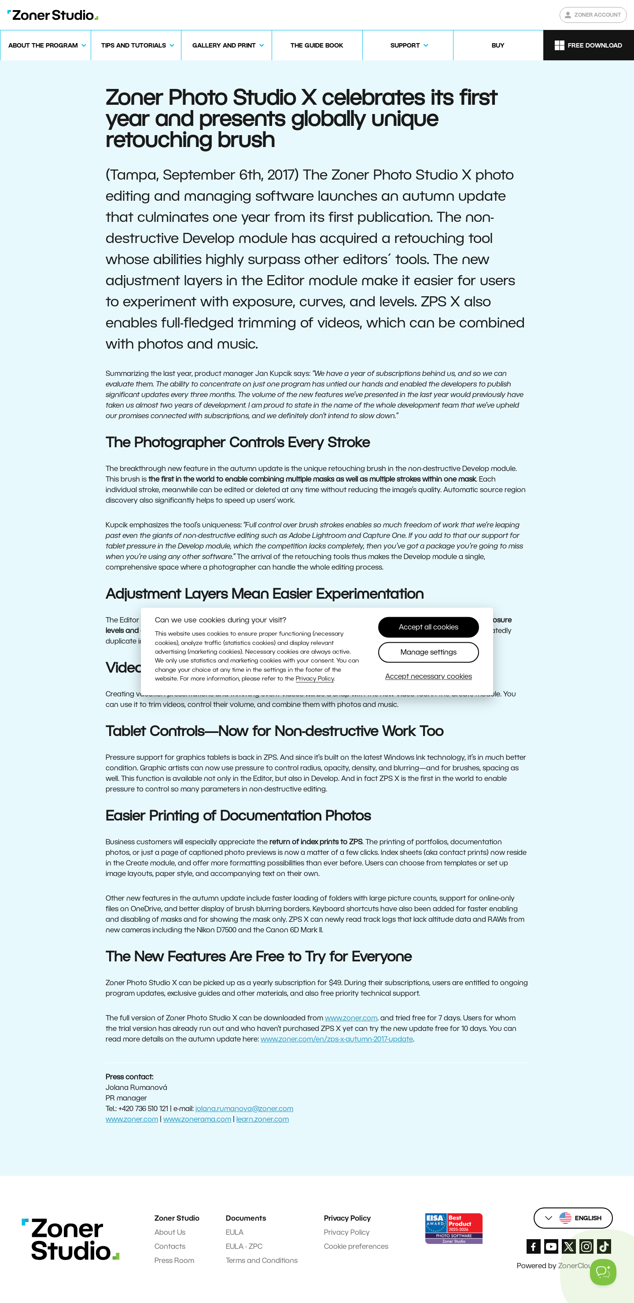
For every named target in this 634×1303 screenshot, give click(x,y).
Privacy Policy (347, 1232)
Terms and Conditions (262, 1260)
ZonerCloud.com (585, 1266)
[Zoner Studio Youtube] (551, 1246)
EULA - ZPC (244, 1246)
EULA (234, 1232)
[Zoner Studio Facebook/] (533, 1246)
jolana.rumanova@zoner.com (244, 1108)
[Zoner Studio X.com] (569, 1246)
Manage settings (429, 652)
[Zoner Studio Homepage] (53, 15)
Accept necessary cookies (428, 677)
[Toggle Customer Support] (603, 1272)
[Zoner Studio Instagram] (586, 1246)
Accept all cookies (428, 627)
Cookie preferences (356, 1246)
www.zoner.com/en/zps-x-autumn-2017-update (337, 1039)
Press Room (174, 1260)
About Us (170, 1232)
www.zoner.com (351, 1018)
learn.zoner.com (262, 1119)
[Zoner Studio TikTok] (604, 1246)
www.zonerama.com (197, 1119)
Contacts (170, 1246)
